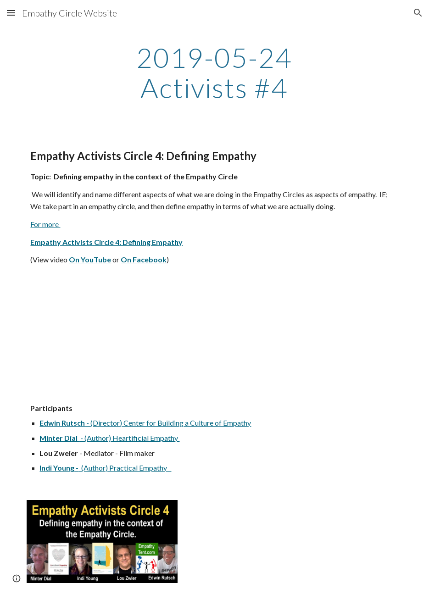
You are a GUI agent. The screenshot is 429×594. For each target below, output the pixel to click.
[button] (11, 12)
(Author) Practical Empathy (124, 467)
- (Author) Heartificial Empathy (129, 437)
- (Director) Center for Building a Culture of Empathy (168, 422)
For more (45, 224)
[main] (214, 72)
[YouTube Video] (102, 334)
